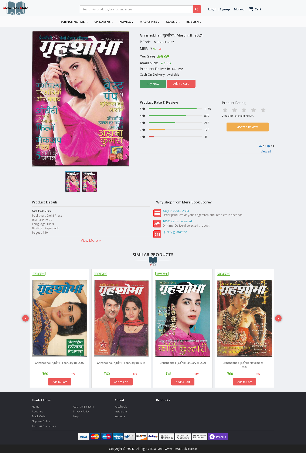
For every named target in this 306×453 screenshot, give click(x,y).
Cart (255, 8)
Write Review (247, 127)
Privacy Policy (81, 411)
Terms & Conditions (44, 426)
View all (266, 151)
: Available (172, 74)
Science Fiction (74, 22)
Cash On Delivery (83, 406)
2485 (224, 115)
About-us (37, 411)
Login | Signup (219, 9)
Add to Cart (181, 84)
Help (76, 416)
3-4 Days (177, 69)
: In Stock (165, 63)
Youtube (120, 416)
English (193, 22)
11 (272, 146)
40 (155, 49)
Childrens (103, 22)
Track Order (39, 416)
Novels (126, 22)
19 (264, 146)
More (239, 9)
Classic (173, 22)
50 (160, 49)
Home (35, 406)
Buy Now (152, 84)
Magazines (150, 22)
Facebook (121, 406)
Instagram (121, 411)
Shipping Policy (41, 421)
